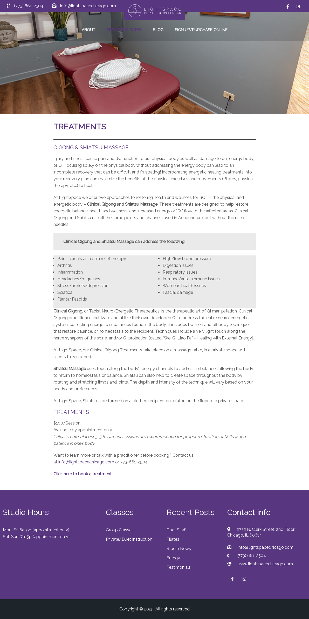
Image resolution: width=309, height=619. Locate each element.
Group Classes (120, 529)
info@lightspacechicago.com (86, 462)
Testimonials (179, 567)
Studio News (179, 548)
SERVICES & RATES (124, 29)
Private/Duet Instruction (129, 539)
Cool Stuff (176, 529)
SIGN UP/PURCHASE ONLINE (201, 29)
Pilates (173, 539)
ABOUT (88, 29)
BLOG (158, 29)
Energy (173, 557)
